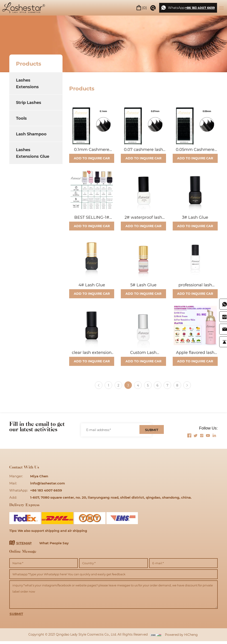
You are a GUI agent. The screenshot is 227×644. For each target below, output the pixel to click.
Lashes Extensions (27, 83)
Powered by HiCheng (181, 637)
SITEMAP (24, 546)
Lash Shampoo (31, 134)
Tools (21, 118)
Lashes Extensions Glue (32, 153)
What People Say (54, 546)
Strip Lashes (28, 102)
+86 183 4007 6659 (200, 8)
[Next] (188, 388)
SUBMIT (151, 433)
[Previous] (97, 388)
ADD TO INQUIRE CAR (92, 158)
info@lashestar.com (47, 486)
